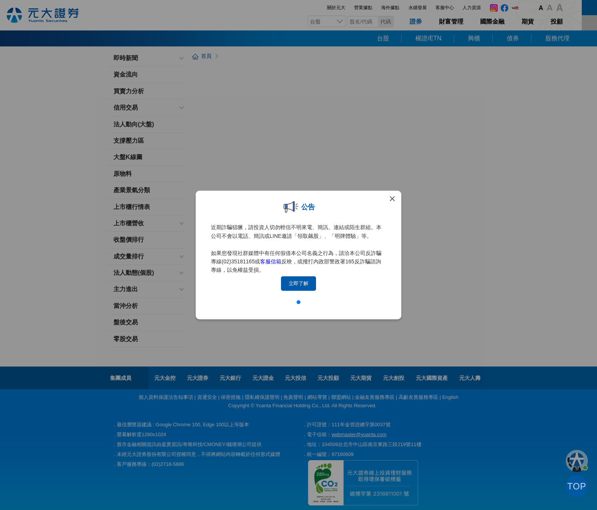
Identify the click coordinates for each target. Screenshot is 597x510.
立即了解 (298, 283)
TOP (576, 486)
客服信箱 (270, 261)
